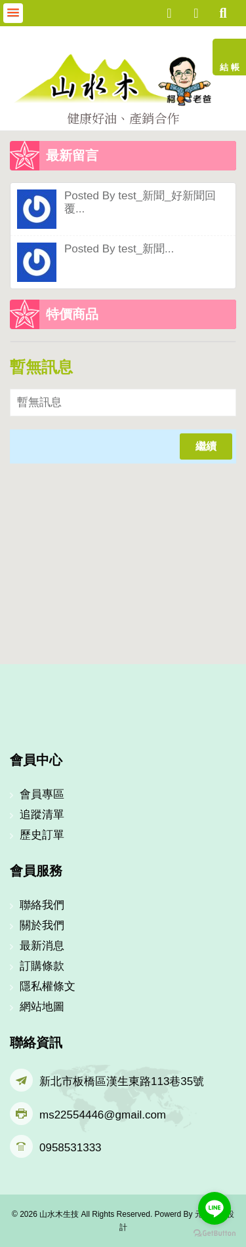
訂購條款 (42, 966)
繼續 (205, 446)
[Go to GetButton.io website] (215, 1233)
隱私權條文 (47, 986)
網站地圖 (42, 1006)
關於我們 (42, 925)
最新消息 (42, 946)
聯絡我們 (42, 905)
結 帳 (229, 67)
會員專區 (42, 794)
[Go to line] (214, 1208)
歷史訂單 (42, 835)
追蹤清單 (42, 814)
